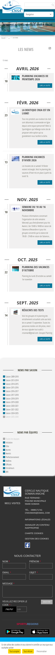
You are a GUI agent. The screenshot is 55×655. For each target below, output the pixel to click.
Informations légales (37, 519)
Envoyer (46, 602)
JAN (7, 471)
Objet (33, 572)
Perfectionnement (12, 457)
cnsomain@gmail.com (37, 513)
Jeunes (8, 449)
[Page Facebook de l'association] (27, 545)
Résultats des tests (33, 310)
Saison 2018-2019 (12, 398)
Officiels (9, 464)
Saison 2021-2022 (12, 409)
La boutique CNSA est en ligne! (36, 111)
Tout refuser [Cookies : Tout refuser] (28, 651)
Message (8, 583)
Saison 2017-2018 (12, 394)
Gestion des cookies (37, 539)
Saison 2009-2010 (12, 376)
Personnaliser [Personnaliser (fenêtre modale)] (42, 651)
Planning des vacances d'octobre (35, 268)
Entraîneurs (10, 467)
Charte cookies (34, 533)
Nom (6, 561)
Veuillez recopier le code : (14, 603)
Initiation (9, 442)
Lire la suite (45, 85)
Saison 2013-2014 (12, 380)
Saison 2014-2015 (12, 383)
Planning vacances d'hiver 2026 (33, 158)
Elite (7, 446)
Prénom (35, 561)
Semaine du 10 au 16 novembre (34, 208)
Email (6, 572)
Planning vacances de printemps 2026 (35, 77)
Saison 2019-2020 (12, 402)
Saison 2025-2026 (12, 416)
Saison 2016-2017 (12, 391)
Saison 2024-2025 (12, 412)
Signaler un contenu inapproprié (37, 526)
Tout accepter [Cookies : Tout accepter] (14, 651)
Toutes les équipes (12, 438)
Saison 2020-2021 (12, 405)
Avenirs (8, 453)
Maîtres (8, 460)
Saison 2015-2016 (12, 387)
